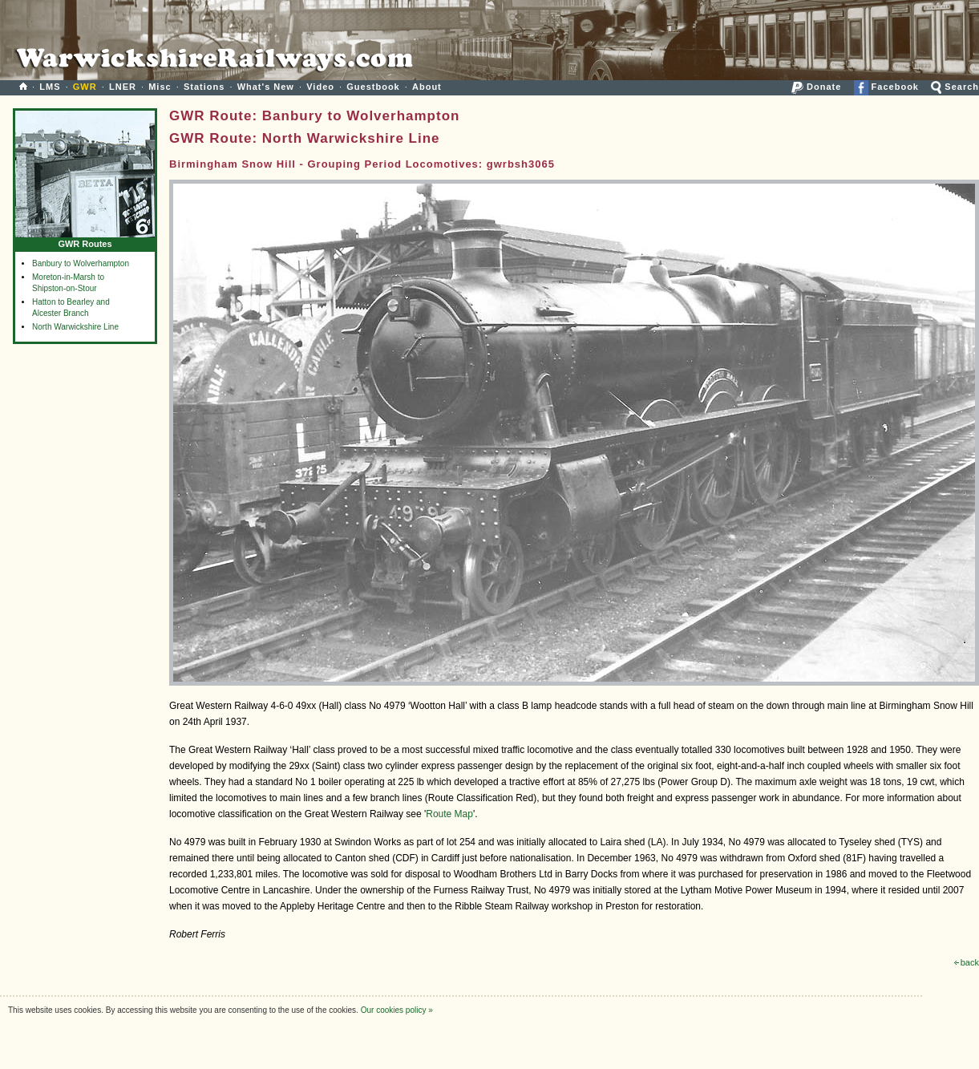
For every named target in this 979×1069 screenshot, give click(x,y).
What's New (265, 86)
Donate (816, 86)
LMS (49, 86)
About (427, 86)
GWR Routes (85, 240)
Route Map (449, 814)
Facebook (886, 86)
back (966, 962)
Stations (204, 86)
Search (955, 86)
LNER (122, 86)
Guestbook (372, 86)
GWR (85, 86)
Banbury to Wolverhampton (80, 263)
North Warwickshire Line (75, 326)
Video (320, 86)
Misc (159, 86)
